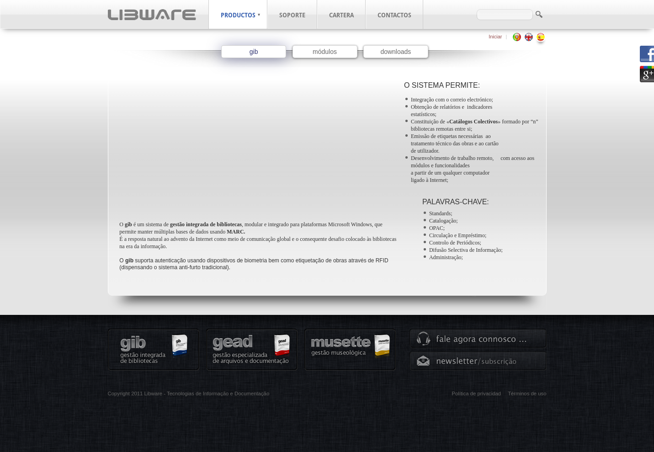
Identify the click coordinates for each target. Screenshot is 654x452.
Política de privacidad (476, 393)
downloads (395, 51)
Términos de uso (527, 393)
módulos (325, 51)
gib (254, 51)
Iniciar (495, 36)
